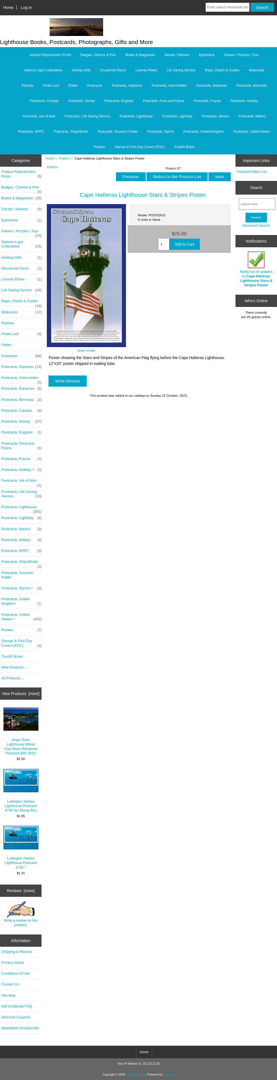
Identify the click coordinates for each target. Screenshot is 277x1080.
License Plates (146, 70)
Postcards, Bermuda (251, 86)
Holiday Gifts (81, 70)
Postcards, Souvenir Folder (118, 132)
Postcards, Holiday (244, 101)
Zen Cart (169, 1074)
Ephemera (206, 55)
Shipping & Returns (16, 952)
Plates (73, 86)
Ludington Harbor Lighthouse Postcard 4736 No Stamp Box (20, 790)
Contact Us (10, 984)
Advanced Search (256, 225)
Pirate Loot (51, 86)
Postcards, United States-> (21, 616)
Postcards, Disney (81, 101)
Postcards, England (119, 101)
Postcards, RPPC (31, 132)
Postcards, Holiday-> (21, 470)
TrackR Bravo (184, 147)
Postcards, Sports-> (21, 588)
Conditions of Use (15, 973)
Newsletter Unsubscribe (20, 1028)
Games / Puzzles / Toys (241, 55)
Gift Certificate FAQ (16, 1006)
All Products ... (12, 678)
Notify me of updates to (256, 269)
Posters (64, 158)
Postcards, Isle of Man (38, 116)
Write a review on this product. (21, 914)
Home (8, 7)
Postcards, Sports (160, 132)
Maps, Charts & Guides (222, 70)
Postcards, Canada (44, 101)
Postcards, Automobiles (169, 86)
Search (256, 187)
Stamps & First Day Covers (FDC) (140, 147)
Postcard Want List (252, 171)
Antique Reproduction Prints (50, 55)
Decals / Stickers (176, 55)
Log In (26, 7)
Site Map (8, 995)
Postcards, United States (251, 132)
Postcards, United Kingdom (203, 132)
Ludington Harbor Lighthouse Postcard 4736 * (20, 847)
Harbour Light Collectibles (43, 70)
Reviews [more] (21, 890)
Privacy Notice (12, 962)
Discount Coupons (15, 1017)
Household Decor (113, 70)
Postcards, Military (252, 116)
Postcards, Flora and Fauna (163, 101)
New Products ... (14, 667)
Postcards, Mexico (215, 116)
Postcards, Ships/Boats (71, 132)
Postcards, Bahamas (211, 86)
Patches (27, 86)
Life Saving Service (181, 70)
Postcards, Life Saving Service (87, 116)
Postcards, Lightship (177, 116)
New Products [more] (21, 693)
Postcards (95, 86)
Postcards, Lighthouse (136, 116)
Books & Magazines (140, 55)
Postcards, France (207, 101)
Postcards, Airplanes (127, 86)
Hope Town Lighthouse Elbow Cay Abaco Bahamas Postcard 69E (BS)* (20, 731)
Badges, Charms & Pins (98, 55)
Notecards (256, 70)
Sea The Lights (135, 1074)
